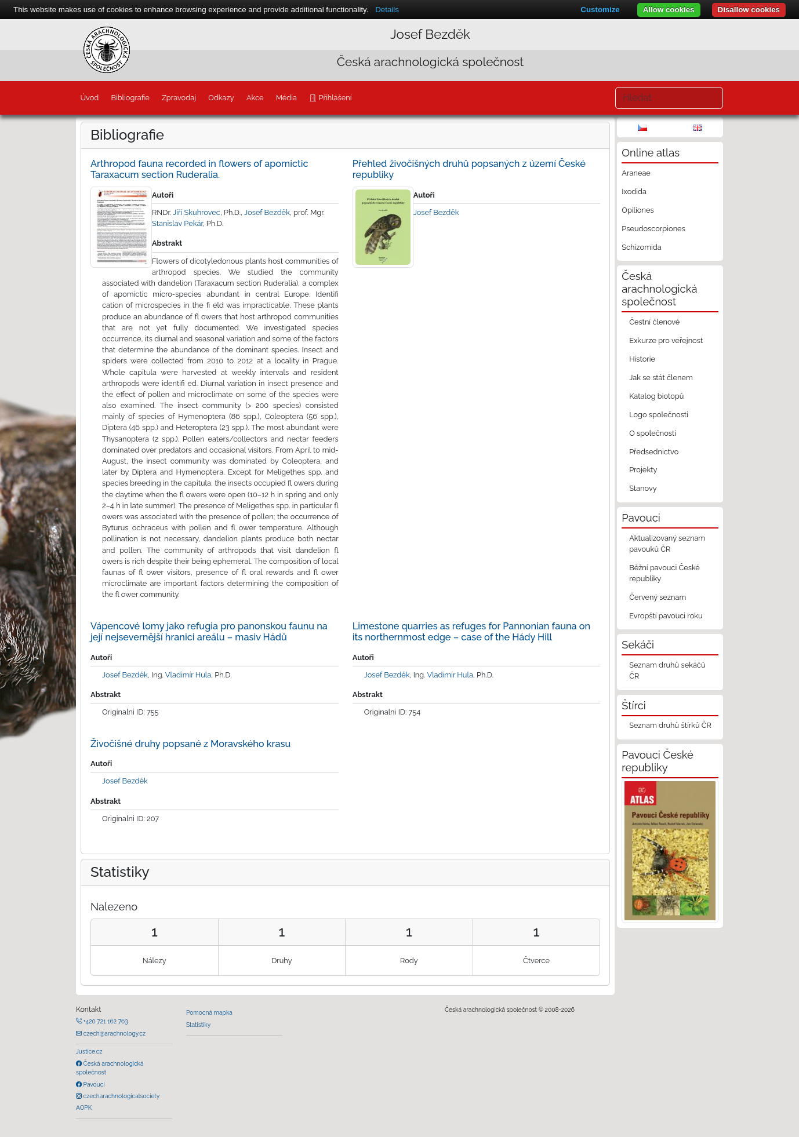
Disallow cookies (749, 9)
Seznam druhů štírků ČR (670, 725)
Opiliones (637, 210)
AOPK (84, 1107)
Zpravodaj (179, 97)
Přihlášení (334, 97)
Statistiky (198, 1024)
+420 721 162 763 (105, 1021)
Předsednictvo (653, 451)
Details (387, 9)
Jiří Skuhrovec (196, 212)
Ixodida (634, 191)
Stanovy (643, 488)
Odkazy (221, 97)
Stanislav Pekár (177, 223)
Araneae (636, 173)
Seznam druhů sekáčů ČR (667, 670)
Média (286, 97)
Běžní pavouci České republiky (664, 573)
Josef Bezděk (430, 34)
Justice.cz (89, 1051)
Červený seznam (657, 597)
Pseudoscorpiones (653, 228)
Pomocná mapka (209, 1012)
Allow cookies (669, 9)
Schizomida (641, 247)
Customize (599, 9)
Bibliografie (130, 97)
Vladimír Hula (188, 674)
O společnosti (652, 433)
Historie (642, 359)
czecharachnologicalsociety (120, 1095)
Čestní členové (654, 322)
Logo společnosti (658, 414)
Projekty (643, 469)
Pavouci (93, 1084)
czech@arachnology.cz (114, 1033)
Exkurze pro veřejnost (666, 340)
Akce (255, 97)
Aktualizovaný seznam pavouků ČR (667, 543)
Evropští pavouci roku (666, 615)
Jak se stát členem (661, 377)
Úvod (89, 97)
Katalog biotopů (656, 396)
